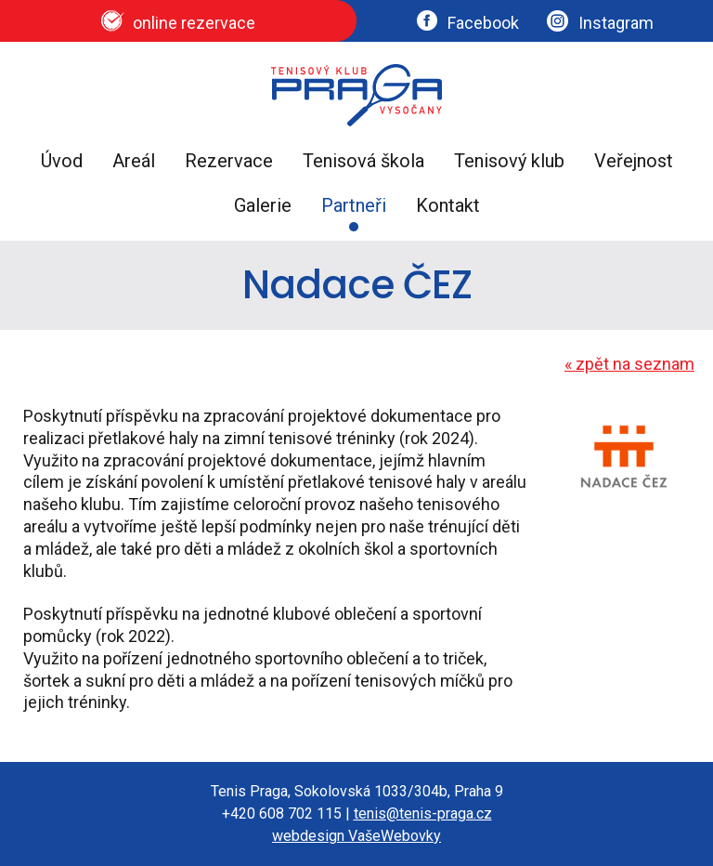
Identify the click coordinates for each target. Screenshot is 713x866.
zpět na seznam (629, 364)
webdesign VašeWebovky (356, 836)
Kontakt (448, 205)
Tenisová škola (363, 161)
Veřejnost (633, 161)
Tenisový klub (509, 161)
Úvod (62, 161)
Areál (133, 161)
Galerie (263, 205)
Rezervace (229, 161)
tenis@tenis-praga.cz (423, 813)
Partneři (353, 205)
